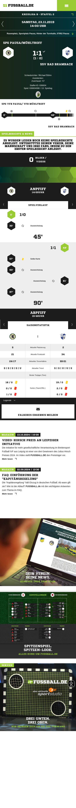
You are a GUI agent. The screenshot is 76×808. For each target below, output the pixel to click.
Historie (4, 324)
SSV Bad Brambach (56, 64)
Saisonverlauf (72, 324)
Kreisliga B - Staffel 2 (47, 14)
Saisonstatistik (38, 325)
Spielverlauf (38, 205)
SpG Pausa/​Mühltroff (22, 42)
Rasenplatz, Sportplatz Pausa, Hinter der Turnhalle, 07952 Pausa (40, 33)
